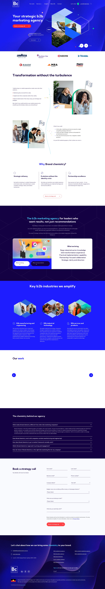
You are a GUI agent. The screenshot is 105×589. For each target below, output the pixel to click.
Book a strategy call (21, 26)
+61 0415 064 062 (84, 3)
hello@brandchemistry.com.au (20, 550)
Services (39, 4)
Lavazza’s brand (32, 33)
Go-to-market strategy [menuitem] (59, 559)
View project (35, 40)
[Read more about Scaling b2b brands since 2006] (70, 28)
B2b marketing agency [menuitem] (59, 551)
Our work (31, 3)
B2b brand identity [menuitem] (58, 556)
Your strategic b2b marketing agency (28, 18)
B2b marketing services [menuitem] (80, 554)
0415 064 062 (16, 554)
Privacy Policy (76, 518)
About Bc (52, 3)
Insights (46, 3)
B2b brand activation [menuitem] (59, 562)
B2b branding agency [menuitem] (59, 554)
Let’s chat (75, 4)
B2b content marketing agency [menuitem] (82, 551)
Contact (59, 3)
